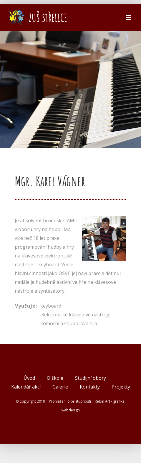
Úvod (29, 378)
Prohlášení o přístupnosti (70, 401)
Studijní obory (90, 378)
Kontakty (90, 387)
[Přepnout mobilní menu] (129, 17)
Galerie (60, 387)
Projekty (121, 387)
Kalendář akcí (26, 387)
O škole (55, 378)
